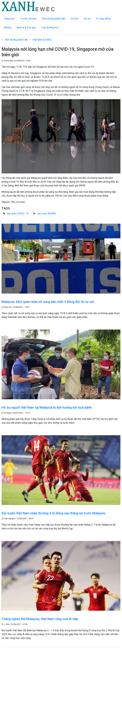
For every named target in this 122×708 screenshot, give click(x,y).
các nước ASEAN (46, 213)
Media (7, 27)
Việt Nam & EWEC (42, 39)
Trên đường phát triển (53, 18)
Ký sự (87, 18)
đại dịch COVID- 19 (17, 213)
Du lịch (74, 18)
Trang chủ (9, 18)
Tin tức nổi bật (28, 18)
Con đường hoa (50, 27)
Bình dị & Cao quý (26, 27)
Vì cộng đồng (103, 18)
